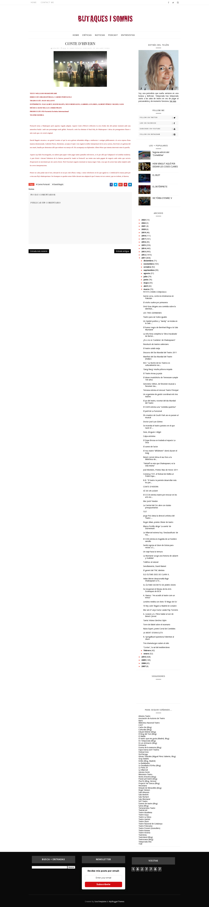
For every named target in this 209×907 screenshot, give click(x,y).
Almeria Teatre (144, 716)
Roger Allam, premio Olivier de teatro (158, 522)
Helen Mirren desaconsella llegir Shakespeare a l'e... (156, 580)
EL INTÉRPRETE (159, 186)
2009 (143, 660)
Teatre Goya (143, 815)
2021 (143, 226)
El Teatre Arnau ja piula (152, 373)
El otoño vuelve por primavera (155, 302)
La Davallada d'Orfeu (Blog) (149, 765)
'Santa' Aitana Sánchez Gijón (154, 620)
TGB (140, 844)
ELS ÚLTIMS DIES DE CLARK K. (156, 574)
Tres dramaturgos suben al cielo (156, 643)
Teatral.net (142, 810)
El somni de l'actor (150, 447)
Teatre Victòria (144, 833)
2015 (143, 245)
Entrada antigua (122, 251)
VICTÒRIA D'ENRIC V (162, 198)
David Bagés (87, 48)
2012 (143, 255)
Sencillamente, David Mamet (154, 566)
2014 (143, 248)
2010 (143, 657)
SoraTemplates (100, 901)
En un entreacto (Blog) (147, 743)
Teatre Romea (144, 830)
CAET (140, 725)
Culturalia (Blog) (145, 730)
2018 (143, 236)
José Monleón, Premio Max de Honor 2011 (160, 470)
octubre (148, 267)
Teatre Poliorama (145, 826)
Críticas (87, 35)
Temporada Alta (144, 842)
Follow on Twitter (159, 118)
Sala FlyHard (143, 797)
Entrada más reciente (38, 251)
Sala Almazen (143, 792)
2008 (143, 663)
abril (146, 286)
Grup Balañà (143, 759)
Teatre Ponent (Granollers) (149, 828)
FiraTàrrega (143, 754)
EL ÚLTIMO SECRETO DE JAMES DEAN (159, 585)
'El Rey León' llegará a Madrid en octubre (159, 606)
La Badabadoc (144, 763)
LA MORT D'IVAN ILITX (153, 633)
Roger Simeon (144, 790)
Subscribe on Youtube (159, 129)
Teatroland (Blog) (145, 837)
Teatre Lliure (143, 821)
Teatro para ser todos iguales (155, 317)
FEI (94, 48)
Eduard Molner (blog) (147, 732)
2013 (143, 252)
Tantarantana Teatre (146, 808)
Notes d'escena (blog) (147, 777)
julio (146, 277)
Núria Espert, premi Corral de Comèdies (159, 629)
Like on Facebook (159, 123)
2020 (143, 229)
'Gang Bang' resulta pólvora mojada (157, 369)
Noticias (100, 35)
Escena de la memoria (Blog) (149, 747)
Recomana (142, 786)
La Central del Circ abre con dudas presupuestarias (157, 506)
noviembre (149, 264)
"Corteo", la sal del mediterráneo (156, 647)
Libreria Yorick (144, 772)
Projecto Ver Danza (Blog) (149, 783)
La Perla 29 (143, 768)
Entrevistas (128, 35)
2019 (143, 232)
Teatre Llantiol (144, 819)
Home (34, 2)
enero (147, 654)
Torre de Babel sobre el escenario (156, 624)
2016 (143, 242)
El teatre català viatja (151, 348)
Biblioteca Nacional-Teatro (149, 723)
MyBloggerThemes (116, 901)
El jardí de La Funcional (152, 411)
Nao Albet (99, 48)
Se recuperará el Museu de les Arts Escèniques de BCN (157, 590)
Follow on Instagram (159, 134)
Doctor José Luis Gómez (153, 422)
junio (146, 280)
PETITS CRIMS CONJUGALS (154, 292)
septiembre (149, 270)
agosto (147, 273)
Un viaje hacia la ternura (153, 552)
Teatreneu (142, 835)
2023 (143, 220)
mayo (146, 283)
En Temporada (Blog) (147, 741)
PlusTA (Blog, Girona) (147, 781)
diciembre (149, 261)
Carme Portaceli (75, 48)
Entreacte (142, 745)
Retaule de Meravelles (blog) (150, 788)
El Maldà (141, 736)
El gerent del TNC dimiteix (153, 570)
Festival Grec (143, 752)
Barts (140, 721)
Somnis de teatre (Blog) (148, 803)
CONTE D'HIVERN (150, 487)
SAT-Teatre (142, 801)
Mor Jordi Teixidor (150, 501)
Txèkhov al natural (150, 562)
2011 (143, 258)
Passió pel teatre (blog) (147, 779)
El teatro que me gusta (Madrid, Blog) (153, 738)
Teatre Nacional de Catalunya (150, 824)
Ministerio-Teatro (145, 774)
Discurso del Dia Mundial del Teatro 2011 (160, 352)
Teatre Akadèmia (145, 812)
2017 (143, 239)
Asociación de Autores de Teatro (151, 718)
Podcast (113, 35)
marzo (147, 289)
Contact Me (47, 2)
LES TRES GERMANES (152, 313)
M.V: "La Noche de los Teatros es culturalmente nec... (156, 364)
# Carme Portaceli (43, 184)
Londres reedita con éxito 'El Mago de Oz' (160, 602)
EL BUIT (156, 175)
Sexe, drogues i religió (152, 432)
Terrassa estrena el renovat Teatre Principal (160, 390)
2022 (143, 223)
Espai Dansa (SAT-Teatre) (148, 750)
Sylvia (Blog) (143, 806)
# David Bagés (57, 184)
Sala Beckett (143, 795)
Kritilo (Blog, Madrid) (147, 761)
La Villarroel (143, 770)
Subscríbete (103, 884)
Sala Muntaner (144, 799)
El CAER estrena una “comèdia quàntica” (159, 407)
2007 (143, 666)
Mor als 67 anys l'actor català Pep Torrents (160, 610)
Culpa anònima (149, 436)
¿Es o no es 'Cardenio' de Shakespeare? (159, 340)
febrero (147, 650)
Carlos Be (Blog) (145, 727)
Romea (107, 48)
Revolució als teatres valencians (156, 344)
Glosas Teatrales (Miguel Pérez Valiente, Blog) (157, 756)
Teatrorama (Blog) (145, 839)
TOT (145, 512)
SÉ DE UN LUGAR (150, 491)
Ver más (173, 101)
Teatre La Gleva (144, 817)
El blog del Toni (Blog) (147, 734)
